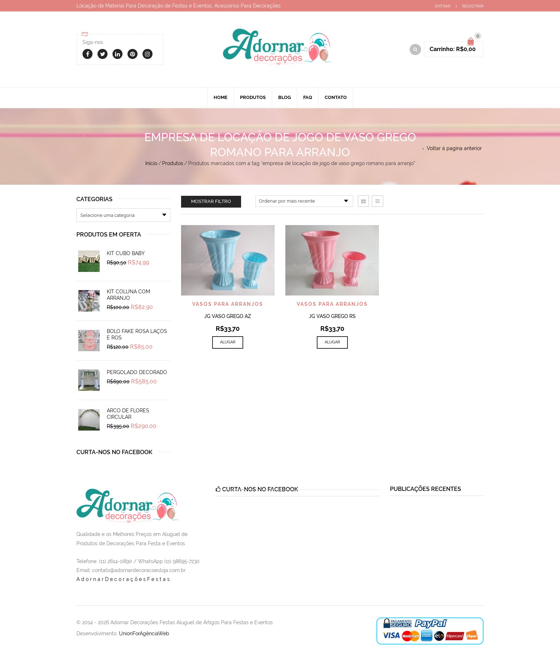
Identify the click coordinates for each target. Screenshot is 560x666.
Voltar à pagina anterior (454, 148)
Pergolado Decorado (137, 372)
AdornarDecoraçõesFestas (123, 579)
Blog (284, 97)
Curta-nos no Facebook (114, 452)
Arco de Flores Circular (128, 414)
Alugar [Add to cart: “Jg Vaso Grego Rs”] (332, 342)
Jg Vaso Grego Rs (332, 316)
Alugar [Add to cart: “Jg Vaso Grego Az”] (227, 342)
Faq (307, 97)
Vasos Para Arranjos (227, 304)
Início (151, 163)
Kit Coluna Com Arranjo (128, 295)
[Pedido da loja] (304, 201)
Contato (336, 97)
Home (221, 97)
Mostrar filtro (211, 201)
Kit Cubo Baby (126, 253)
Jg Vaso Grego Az (227, 316)
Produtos (253, 97)
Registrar (473, 6)
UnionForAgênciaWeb (144, 633)
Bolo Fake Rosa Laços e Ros (137, 334)
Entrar (442, 6)
